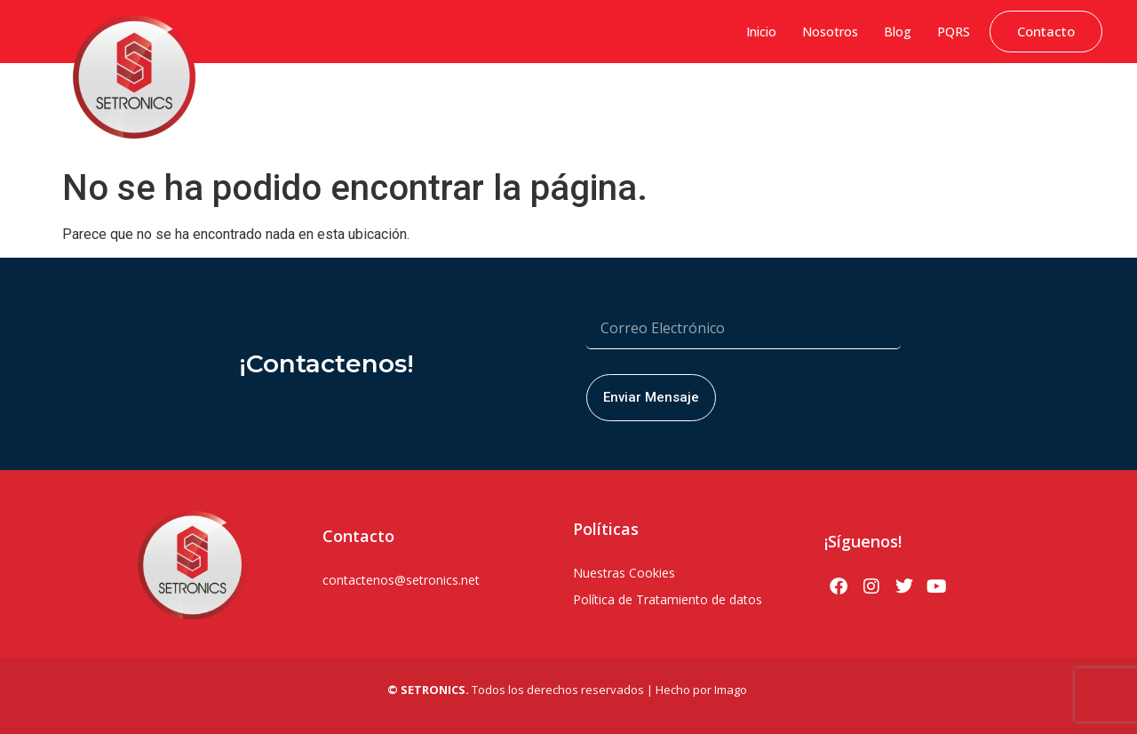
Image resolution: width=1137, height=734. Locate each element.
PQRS (953, 31)
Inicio (761, 31)
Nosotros (830, 31)
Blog (897, 31)
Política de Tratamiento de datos (667, 599)
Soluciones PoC (803, 102)
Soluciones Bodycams (925, 102)
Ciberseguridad (310, 102)
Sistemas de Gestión (427, 102)
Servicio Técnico (1049, 102)
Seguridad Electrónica (681, 102)
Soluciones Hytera (552, 102)
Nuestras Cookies (624, 572)
